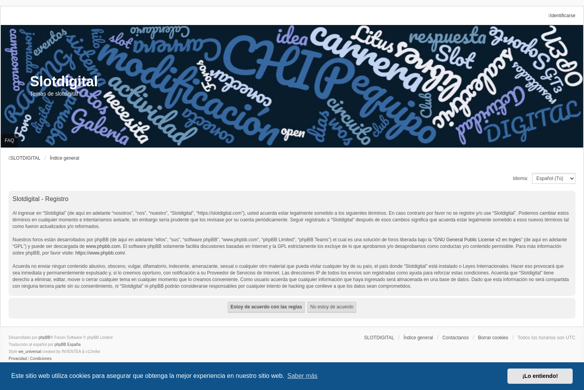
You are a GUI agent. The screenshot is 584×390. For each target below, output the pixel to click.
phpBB (44, 337)
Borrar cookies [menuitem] (493, 337)
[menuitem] (18, 358)
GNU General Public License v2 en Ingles (477, 239)
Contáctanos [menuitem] (455, 337)
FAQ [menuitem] (9, 140)
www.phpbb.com (103, 246)
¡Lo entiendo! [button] (540, 376)
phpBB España (67, 344)
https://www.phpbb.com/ (100, 253)
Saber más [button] (303, 375)
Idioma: (520, 178)
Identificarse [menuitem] (561, 15)
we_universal (29, 351)
